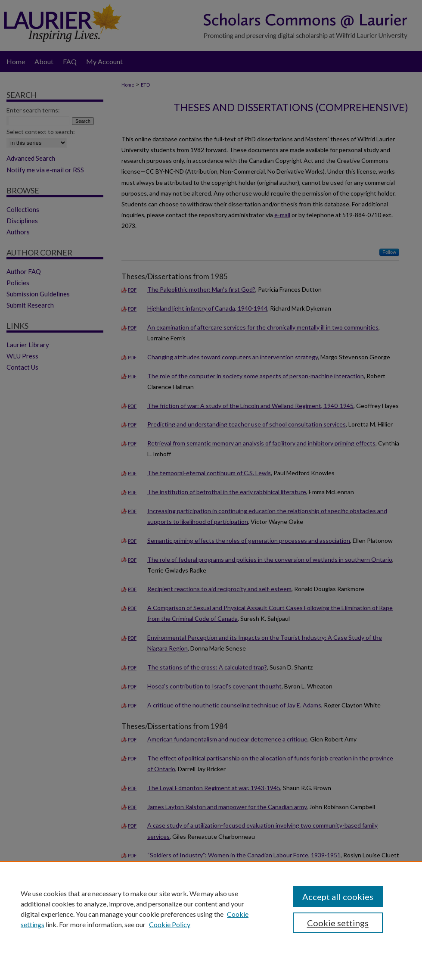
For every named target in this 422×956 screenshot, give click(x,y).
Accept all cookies (337, 896)
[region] (211, 908)
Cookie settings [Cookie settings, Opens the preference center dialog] (338, 923)
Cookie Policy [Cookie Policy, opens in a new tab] (169, 924)
